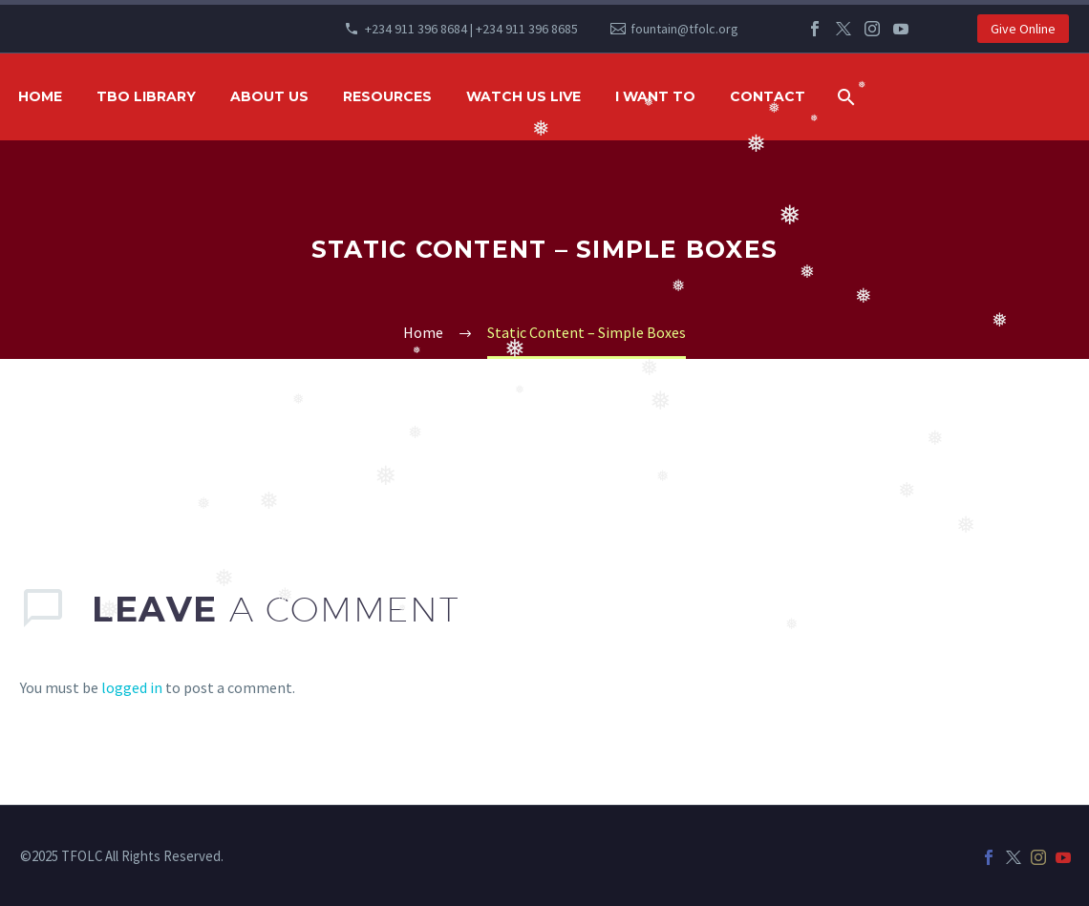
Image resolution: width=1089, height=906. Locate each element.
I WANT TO (655, 96)
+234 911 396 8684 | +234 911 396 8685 (471, 28)
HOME (40, 96)
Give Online (1023, 28)
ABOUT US (269, 96)
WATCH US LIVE (523, 96)
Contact (767, 96)
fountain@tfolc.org (684, 28)
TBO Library (146, 96)
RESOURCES (387, 96)
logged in (131, 687)
